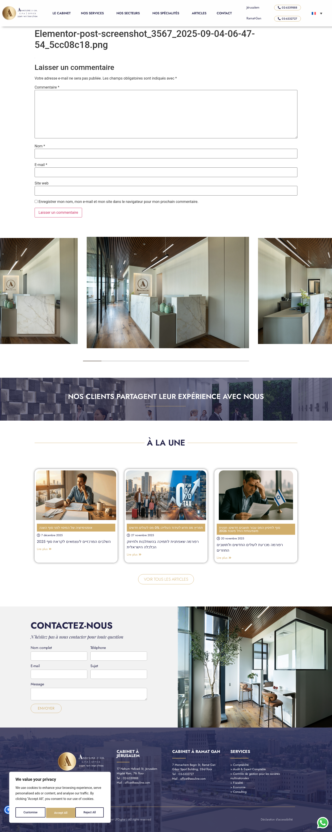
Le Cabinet (62, 13)
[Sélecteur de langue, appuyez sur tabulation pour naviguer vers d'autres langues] (317, 13)
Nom (40, 146)
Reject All (60, 813)
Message (37, 684)
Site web (42, 183)
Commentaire (47, 87)
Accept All (90, 813)
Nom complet (41, 648)
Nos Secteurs (129, 13)
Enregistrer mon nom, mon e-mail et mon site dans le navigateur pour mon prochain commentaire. (119, 202)
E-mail (41, 165)
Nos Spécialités (166, 13)
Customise (30, 813)
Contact (224, 13)
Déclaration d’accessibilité (277, 819)
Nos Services (93, 13)
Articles (199, 13)
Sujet (94, 666)
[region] (60, 798)
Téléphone (98, 648)
